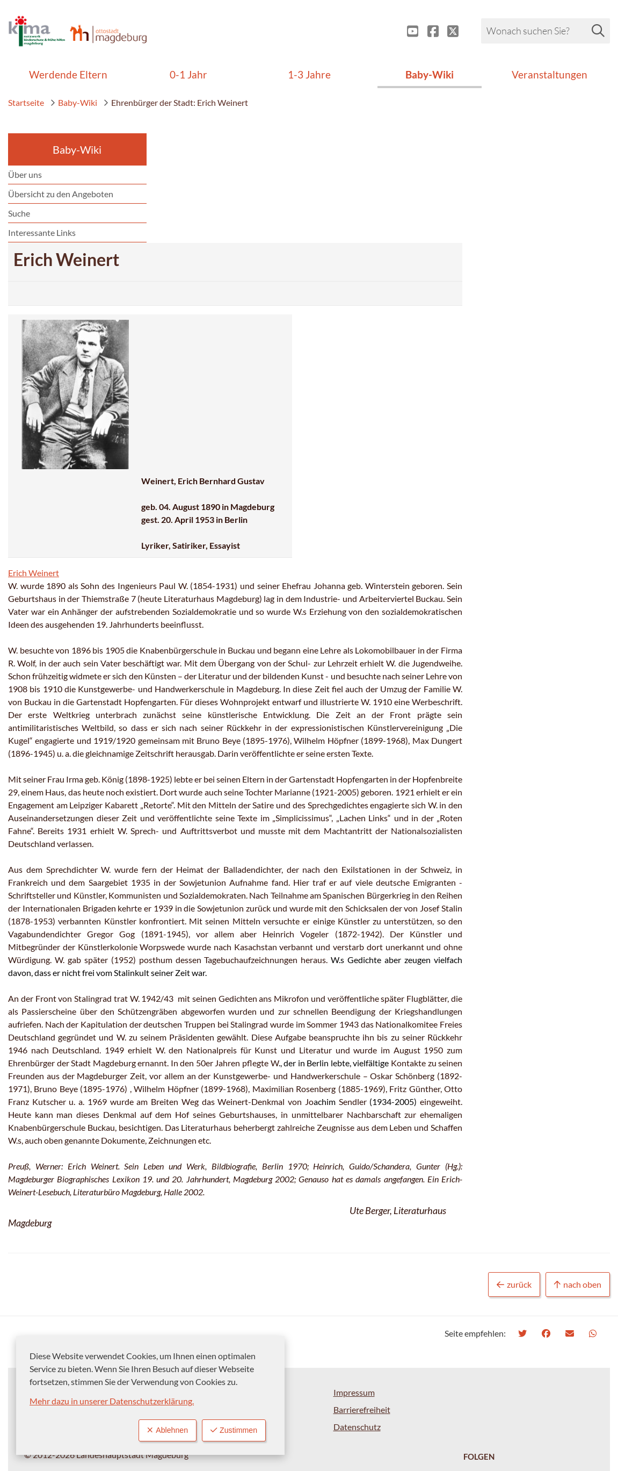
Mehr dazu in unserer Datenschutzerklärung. (112, 1400)
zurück (514, 1188)
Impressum (354, 1295)
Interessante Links (42, 232)
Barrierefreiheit (361, 1313)
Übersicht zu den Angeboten (60, 194)
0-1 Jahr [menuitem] (188, 74)
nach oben (577, 1188)
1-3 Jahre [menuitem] (309, 74)
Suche (19, 213)
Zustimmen (231, 1430)
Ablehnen (159, 1430)
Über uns (25, 174)
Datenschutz (357, 1330)
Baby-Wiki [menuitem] (429, 74)
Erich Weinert (188, 463)
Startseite (26, 102)
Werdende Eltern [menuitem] (68, 74)
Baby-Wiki (73, 102)
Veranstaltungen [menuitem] (549, 74)
